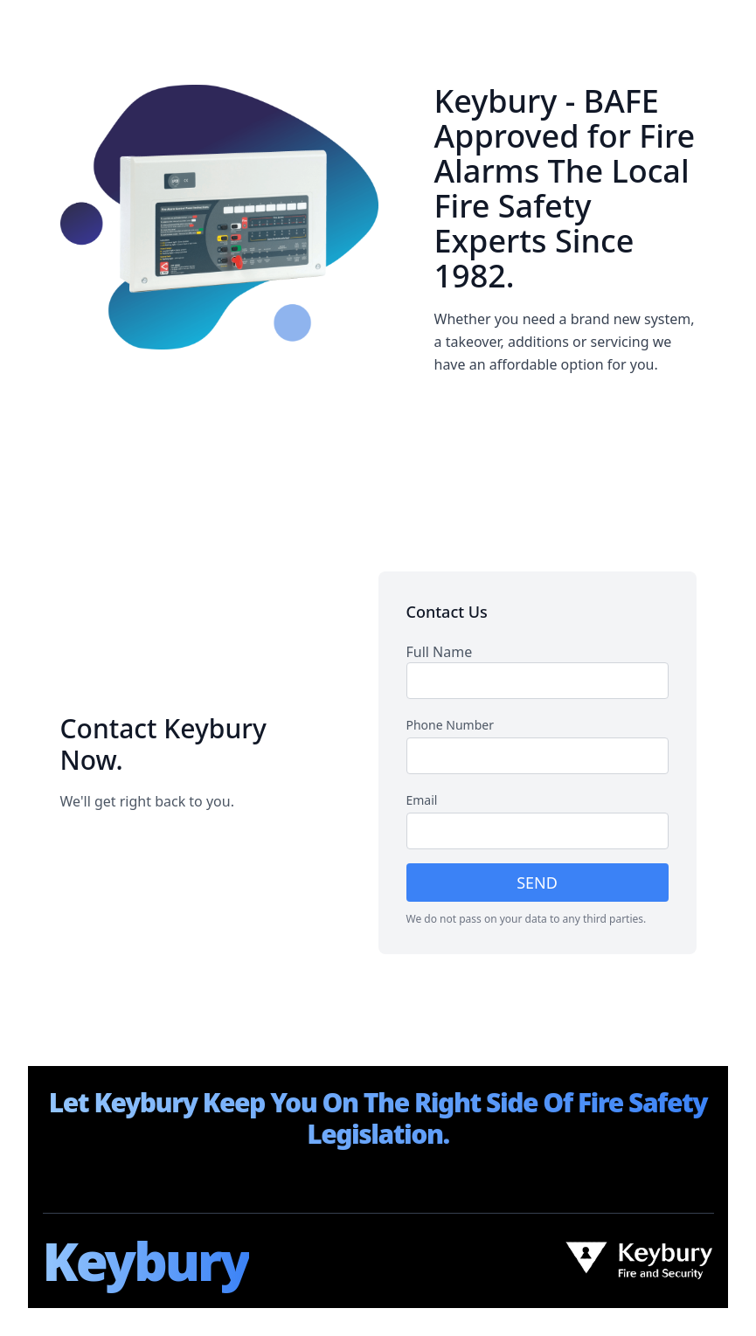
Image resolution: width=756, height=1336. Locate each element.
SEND (537, 882)
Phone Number (450, 724)
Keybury (146, 1261)
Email (422, 800)
